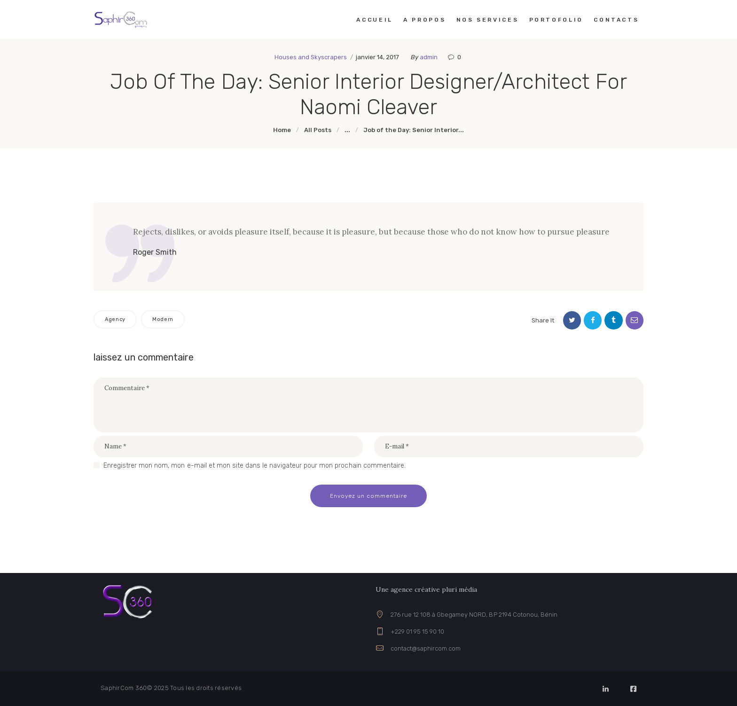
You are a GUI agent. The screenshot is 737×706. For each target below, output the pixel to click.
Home (282, 129)
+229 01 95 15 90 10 (417, 631)
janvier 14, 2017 (377, 57)
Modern (162, 319)
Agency (115, 319)
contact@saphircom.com (426, 648)
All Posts (317, 129)
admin (429, 57)
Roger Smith (155, 252)
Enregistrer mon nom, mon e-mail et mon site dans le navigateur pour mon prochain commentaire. (254, 466)
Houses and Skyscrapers (310, 57)
